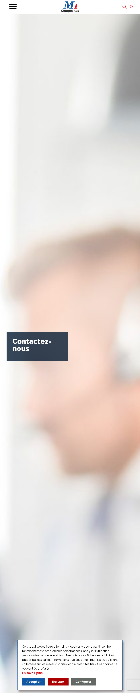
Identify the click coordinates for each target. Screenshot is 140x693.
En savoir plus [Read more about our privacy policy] (32, 673)
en (131, 6)
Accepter (33, 681)
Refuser (58, 681)
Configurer (84, 681)
